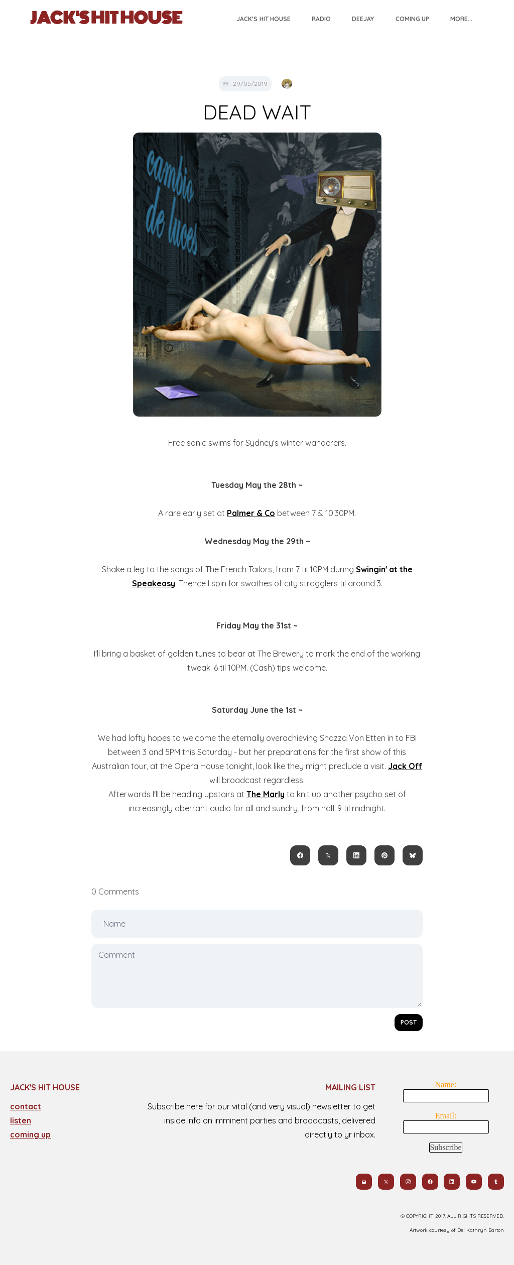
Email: (446, 1115)
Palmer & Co (251, 513)
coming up (30, 1134)
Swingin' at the (383, 569)
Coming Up (412, 19)
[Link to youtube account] (474, 1182)
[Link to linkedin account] (452, 1182)
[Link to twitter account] (385, 1182)
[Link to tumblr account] (496, 1182)
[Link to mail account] (363, 1182)
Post (409, 1022)
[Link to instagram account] (408, 1182)
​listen (20, 1120)
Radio (321, 19)
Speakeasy (153, 583)
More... (461, 19)
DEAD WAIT (257, 111)
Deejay (363, 19)
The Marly (265, 794)
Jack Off (405, 766)
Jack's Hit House (263, 19)
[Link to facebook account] (430, 1182)
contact (25, 1106)
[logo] (106, 18)
